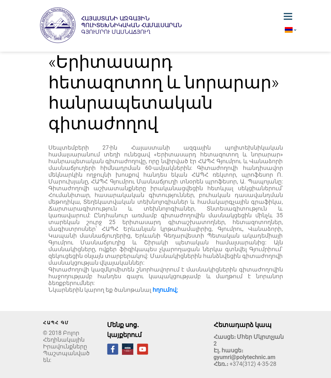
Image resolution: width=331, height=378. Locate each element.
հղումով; (165, 289)
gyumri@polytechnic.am (245, 357)
